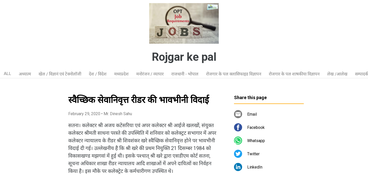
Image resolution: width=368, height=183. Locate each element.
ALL (7, 73)
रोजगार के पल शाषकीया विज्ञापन (294, 74)
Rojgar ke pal (184, 57)
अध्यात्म (25, 74)
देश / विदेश (98, 74)
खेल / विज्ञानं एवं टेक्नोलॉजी (60, 74)
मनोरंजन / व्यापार (150, 74)
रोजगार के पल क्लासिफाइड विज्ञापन (233, 74)
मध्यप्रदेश (121, 74)
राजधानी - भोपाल (184, 74)
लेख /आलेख (337, 74)
